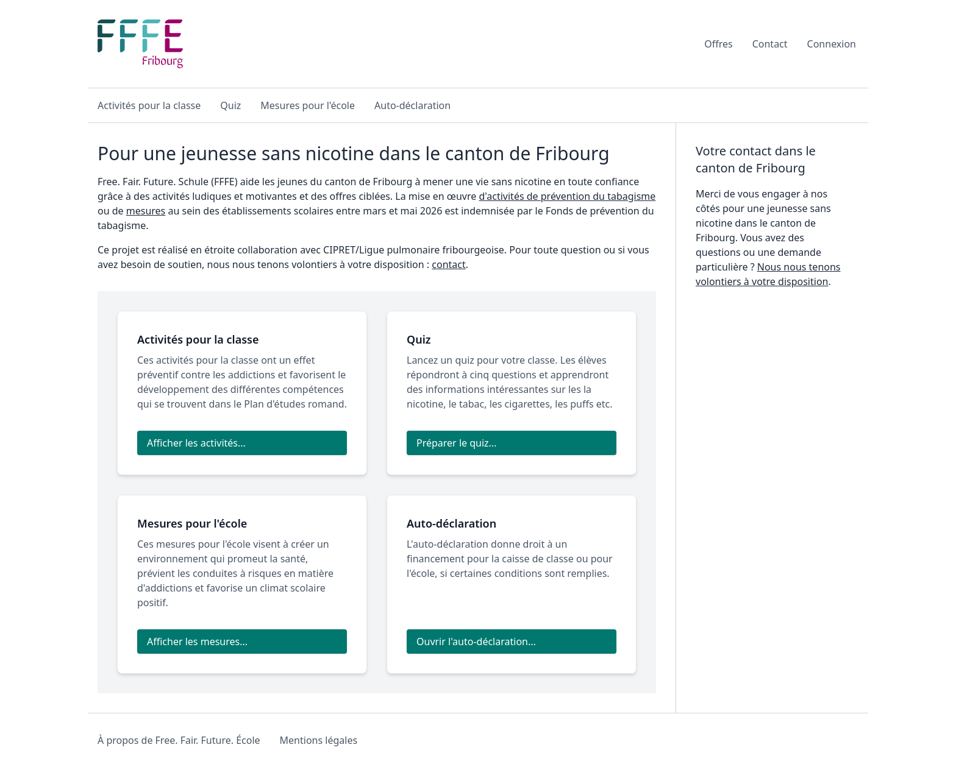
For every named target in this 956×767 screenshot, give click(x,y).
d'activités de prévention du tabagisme (567, 196)
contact (448, 264)
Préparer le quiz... (456, 443)
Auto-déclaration (412, 105)
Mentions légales (319, 740)
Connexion (831, 44)
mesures (146, 210)
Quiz (230, 105)
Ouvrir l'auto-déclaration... (476, 641)
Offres (718, 44)
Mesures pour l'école (307, 105)
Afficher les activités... (196, 443)
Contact (770, 44)
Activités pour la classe (149, 105)
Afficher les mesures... (197, 641)
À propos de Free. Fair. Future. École (179, 740)
